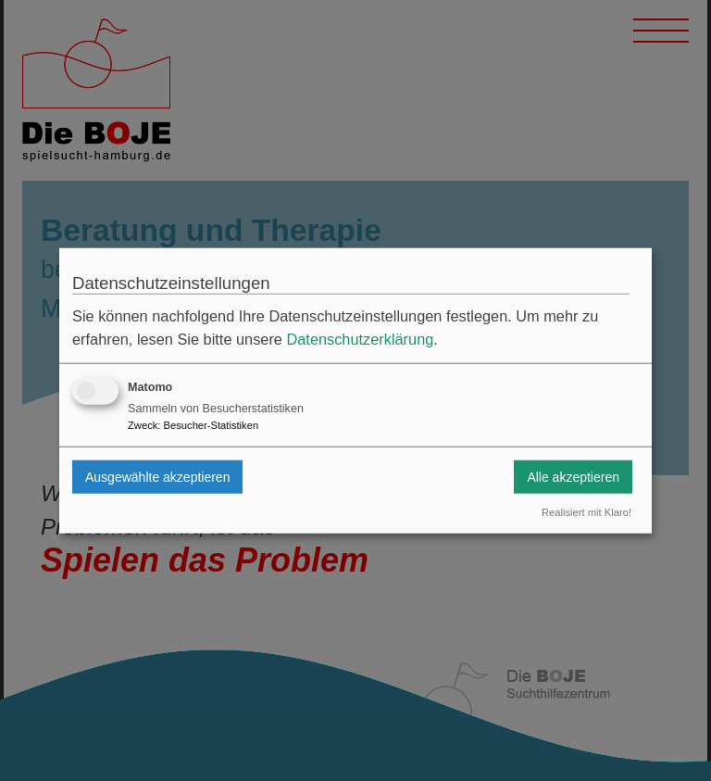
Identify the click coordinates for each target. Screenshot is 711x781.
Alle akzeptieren (573, 476)
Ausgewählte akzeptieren (157, 476)
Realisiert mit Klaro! (586, 512)
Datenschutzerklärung (359, 339)
